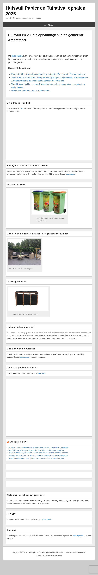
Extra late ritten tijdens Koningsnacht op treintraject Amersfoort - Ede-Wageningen (48, 74)
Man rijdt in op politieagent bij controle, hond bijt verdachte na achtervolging (36, 450)
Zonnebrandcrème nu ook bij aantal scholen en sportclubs (37, 81)
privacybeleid (47, 519)
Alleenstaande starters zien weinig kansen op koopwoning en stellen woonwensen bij (49, 77)
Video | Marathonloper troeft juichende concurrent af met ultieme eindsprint (36, 458)
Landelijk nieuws (18, 442)
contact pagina (77, 536)
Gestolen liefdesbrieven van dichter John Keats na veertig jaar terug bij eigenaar (38, 455)
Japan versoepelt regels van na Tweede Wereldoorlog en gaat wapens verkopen (38, 453)
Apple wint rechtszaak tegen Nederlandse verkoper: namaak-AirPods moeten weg (39, 447)
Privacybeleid (80, 552)
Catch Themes (56, 555)
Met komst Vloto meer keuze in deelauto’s (30, 91)
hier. (22, 109)
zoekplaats (41, 373)
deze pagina (17, 56)
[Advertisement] (39, 49)
